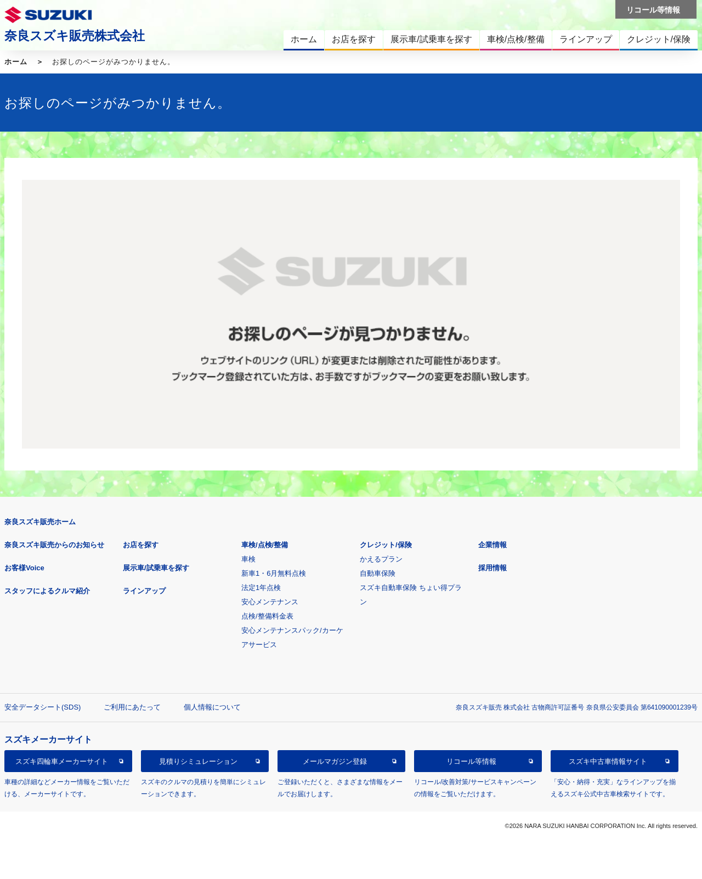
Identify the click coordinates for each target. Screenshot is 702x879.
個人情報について (212, 707)
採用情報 (492, 568)
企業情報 (492, 545)
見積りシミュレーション (198, 761)
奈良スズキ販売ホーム (40, 522)
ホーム (15, 62)
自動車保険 (377, 573)
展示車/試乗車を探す (156, 568)
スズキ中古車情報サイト (608, 761)
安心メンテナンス (269, 602)
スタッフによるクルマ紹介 (47, 591)
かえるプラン (381, 559)
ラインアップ (144, 591)
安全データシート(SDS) (42, 707)
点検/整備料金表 (267, 616)
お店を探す (140, 545)
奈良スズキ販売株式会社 (74, 36)
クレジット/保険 (386, 545)
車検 (248, 559)
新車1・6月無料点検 (273, 573)
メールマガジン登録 (335, 761)
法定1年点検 (261, 587)
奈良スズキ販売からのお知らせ (54, 545)
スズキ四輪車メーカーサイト (61, 761)
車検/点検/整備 (264, 545)
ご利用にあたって (132, 707)
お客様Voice (24, 568)
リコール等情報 (471, 761)
